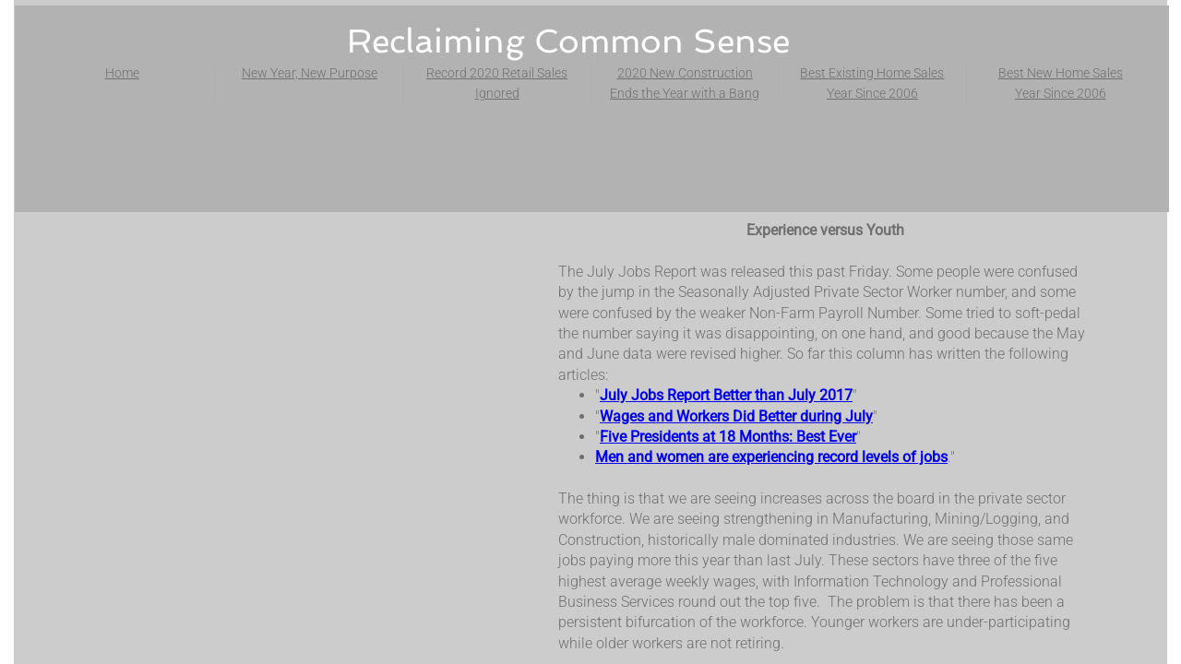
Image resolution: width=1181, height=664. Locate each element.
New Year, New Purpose (309, 72)
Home (122, 72)
